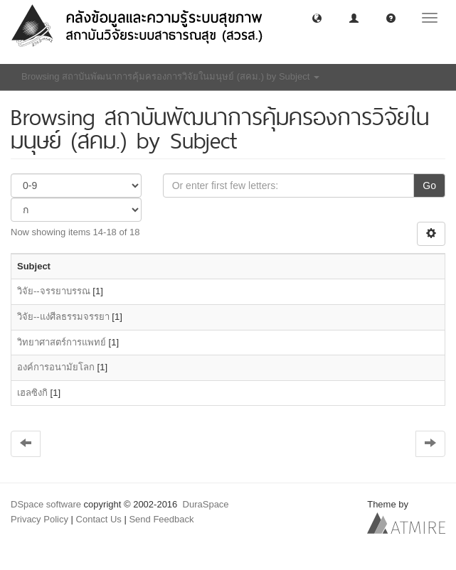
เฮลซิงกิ (32, 392)
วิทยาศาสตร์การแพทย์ (61, 342)
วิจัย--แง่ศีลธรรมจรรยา (63, 316)
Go (429, 185)
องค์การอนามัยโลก (56, 367)
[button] (316, 17)
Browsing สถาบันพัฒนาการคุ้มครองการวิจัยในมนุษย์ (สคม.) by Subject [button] (170, 76)
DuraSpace (206, 504)
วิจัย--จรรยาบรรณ (53, 291)
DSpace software (46, 504)
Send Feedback (161, 519)
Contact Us (99, 519)
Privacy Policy (39, 519)
